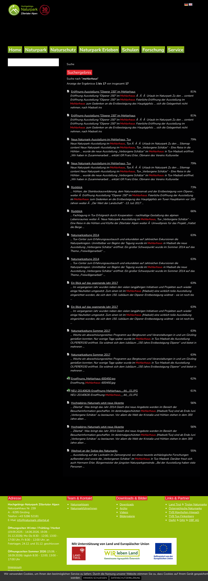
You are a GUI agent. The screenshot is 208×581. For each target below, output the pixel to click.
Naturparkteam (80, 504)
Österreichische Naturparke (185, 508)
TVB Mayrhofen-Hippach (184, 512)
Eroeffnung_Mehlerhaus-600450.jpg (93, 378)
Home (15, 50)
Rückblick (76, 187)
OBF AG (194, 520)
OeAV (172, 520)
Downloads (127, 504)
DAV (182, 520)
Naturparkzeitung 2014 (85, 235)
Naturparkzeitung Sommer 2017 (90, 331)
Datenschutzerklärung (125, 577)
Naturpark (36, 50)
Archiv (123, 508)
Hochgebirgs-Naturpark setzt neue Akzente (97, 403)
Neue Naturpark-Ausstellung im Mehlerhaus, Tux (101, 139)
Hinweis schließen (95, 577)
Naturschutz (63, 50)
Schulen (130, 50)
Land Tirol (175, 504)
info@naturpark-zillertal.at (33, 520)
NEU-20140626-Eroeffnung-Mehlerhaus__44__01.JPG (104, 391)
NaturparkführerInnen (84, 508)
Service (175, 50)
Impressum (15, 567)
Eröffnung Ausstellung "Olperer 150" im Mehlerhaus (103, 92)
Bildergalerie (127, 516)
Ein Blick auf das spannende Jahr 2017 (94, 283)
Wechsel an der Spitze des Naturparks (94, 451)
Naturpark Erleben (99, 50)
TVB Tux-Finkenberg (181, 516)
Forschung (153, 50)
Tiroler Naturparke (196, 504)
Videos (124, 512)
